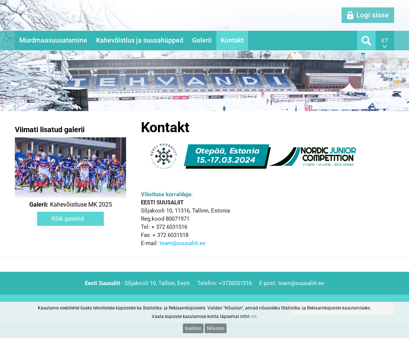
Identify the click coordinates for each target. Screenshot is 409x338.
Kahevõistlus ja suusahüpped (139, 40)
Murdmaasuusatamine (53, 40)
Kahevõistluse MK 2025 (70, 204)
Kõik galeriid (68, 218)
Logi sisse (372, 15)
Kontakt (232, 40)
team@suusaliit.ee (182, 243)
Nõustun (215, 328)
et (385, 40)
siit (254, 316)
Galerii (202, 40)
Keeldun (193, 328)
